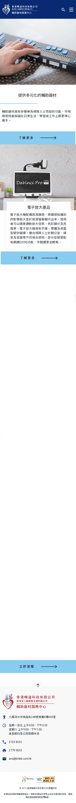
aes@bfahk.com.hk (20, 758)
